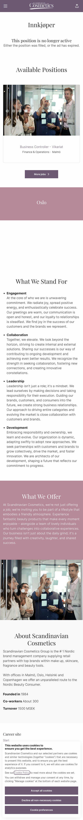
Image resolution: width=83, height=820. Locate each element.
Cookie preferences (41, 809)
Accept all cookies (41, 790)
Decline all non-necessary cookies (41, 800)
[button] (77, 6)
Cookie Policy (22, 772)
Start (6, 740)
